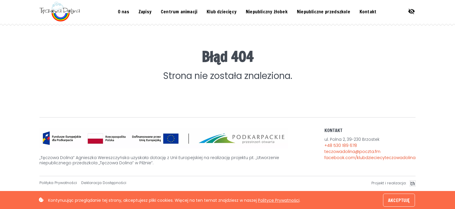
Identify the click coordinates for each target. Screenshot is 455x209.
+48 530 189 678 (340, 145)
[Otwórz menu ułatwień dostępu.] (411, 11)
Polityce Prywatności (278, 200)
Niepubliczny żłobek (267, 11)
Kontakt (368, 11)
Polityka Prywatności (58, 183)
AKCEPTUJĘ (399, 200)
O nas (123, 11)
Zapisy (144, 11)
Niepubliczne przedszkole (323, 11)
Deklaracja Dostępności (103, 183)
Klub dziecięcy (221, 11)
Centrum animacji (179, 11)
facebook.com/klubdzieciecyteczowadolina (370, 158)
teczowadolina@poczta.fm (352, 151)
